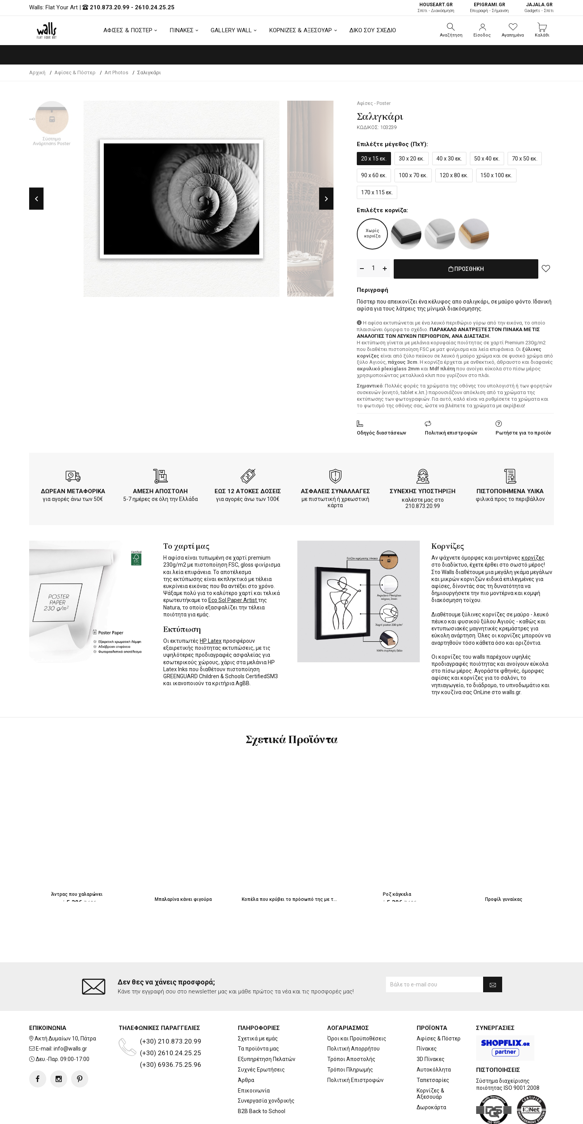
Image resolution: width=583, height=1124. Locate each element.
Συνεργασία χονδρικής (266, 1069)
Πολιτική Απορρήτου (353, 1017)
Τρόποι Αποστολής (351, 1028)
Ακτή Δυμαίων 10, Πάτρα (65, 1007)
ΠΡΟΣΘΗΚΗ (466, 268)
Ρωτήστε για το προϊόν (523, 431)
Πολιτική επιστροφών (451, 431)
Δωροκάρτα (431, 1076)
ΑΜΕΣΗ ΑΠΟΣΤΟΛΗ (160, 489)
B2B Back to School (261, 1080)
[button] (451, 30)
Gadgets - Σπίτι (539, 7)
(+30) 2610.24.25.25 (170, 1022)
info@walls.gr (70, 1017)
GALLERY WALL (231, 30)
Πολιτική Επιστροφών (355, 1049)
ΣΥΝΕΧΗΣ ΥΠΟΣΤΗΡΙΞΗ (423, 489)
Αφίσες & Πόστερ (439, 1007)
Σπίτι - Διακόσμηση (435, 7)
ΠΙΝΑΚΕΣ (181, 30)
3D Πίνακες (431, 1028)
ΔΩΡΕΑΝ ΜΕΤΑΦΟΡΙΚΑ (73, 489)
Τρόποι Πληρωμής (350, 1038)
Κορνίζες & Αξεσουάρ (430, 1062)
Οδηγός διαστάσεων (381, 431)
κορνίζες (533, 556)
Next (326, 199)
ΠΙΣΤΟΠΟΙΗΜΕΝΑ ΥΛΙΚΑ (510, 489)
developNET (356, 1113)
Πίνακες (427, 1017)
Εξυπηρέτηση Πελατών (266, 1028)
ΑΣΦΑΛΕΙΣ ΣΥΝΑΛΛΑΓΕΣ (335, 489)
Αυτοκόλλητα (434, 1038)
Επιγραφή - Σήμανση (489, 7)
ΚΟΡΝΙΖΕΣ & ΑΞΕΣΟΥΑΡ (300, 30)
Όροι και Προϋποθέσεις (356, 1007)
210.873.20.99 (109, 7)
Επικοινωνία (254, 1059)
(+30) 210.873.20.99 (170, 1010)
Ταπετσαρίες (433, 1049)
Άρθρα (246, 1049)
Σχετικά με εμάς (258, 1007)
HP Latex (211, 639)
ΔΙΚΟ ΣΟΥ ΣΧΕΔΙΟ (372, 30)
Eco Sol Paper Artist (233, 598)
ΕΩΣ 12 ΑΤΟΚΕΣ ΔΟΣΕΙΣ (248, 489)
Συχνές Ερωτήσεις (261, 1038)
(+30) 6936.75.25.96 (170, 1033)
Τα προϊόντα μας (258, 1017)
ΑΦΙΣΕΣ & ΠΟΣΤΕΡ (128, 30)
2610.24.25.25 (155, 7)
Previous (36, 199)
